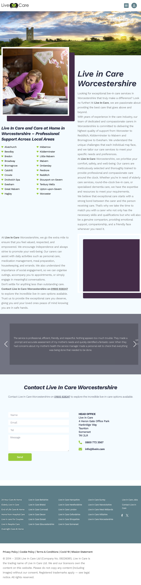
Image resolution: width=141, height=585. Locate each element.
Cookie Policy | (30, 548)
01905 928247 (59, 289)
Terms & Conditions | (52, 548)
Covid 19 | (71, 548)
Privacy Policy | (12, 548)
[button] (126, 5)
